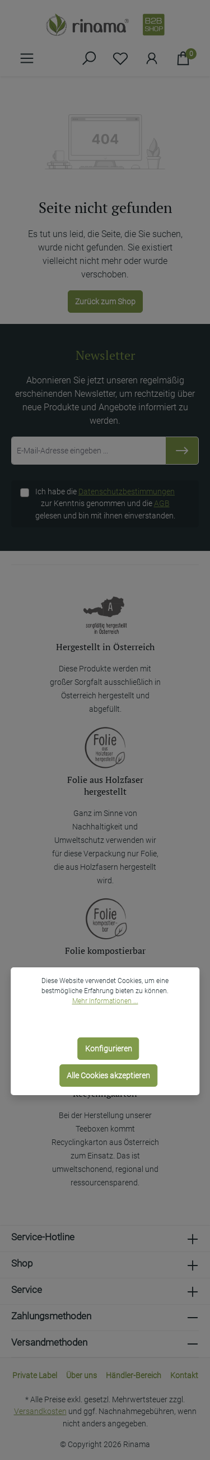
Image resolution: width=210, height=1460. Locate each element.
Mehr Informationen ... (105, 1001)
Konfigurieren (108, 1048)
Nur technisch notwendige (108, 1021)
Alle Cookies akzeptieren (108, 1075)
